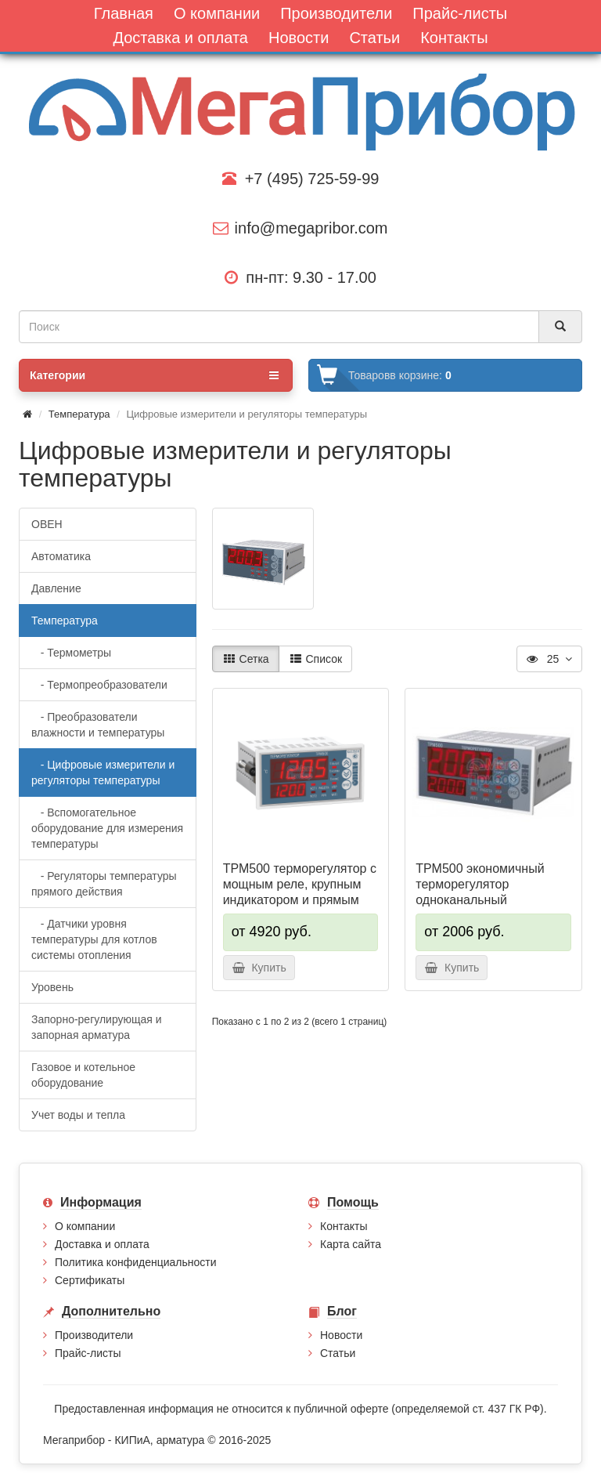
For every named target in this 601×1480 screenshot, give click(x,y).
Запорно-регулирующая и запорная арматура (96, 1027)
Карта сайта (350, 1244)
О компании (85, 1226)
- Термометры (71, 652)
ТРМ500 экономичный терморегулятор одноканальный (480, 884)
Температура (79, 414)
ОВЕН (47, 524)
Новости (341, 1335)
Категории (154, 375)
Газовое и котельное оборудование (83, 1075)
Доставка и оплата (102, 1244)
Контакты (343, 1226)
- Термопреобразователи (99, 684)
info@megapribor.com (300, 228)
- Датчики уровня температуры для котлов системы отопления (94, 939)
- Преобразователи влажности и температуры (97, 725)
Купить (259, 967)
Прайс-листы (88, 1353)
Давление (56, 588)
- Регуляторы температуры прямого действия (104, 884)
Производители (94, 1335)
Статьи (337, 1353)
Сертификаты (89, 1280)
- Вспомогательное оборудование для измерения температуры (107, 828)
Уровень (52, 987)
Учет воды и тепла (78, 1115)
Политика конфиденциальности (136, 1262)
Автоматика (61, 556)
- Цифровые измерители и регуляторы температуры (103, 772)
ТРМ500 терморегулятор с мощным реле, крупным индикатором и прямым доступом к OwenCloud (299, 892)
